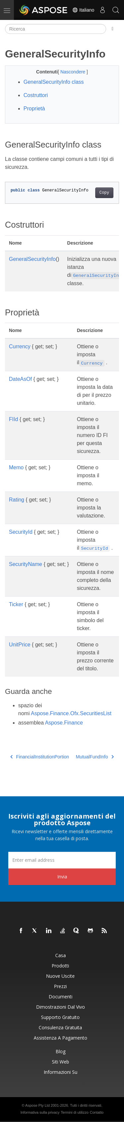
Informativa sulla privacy (40, 1112)
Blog (60, 1051)
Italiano (83, 10)
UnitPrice (19, 644)
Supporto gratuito (60, 1017)
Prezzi (60, 986)
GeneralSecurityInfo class (53, 82)
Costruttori (35, 95)
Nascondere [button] (73, 71)
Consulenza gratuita (60, 1027)
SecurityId (20, 532)
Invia (62, 876)
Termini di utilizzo (75, 1112)
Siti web (60, 1062)
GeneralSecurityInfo (32, 259)
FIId (13, 419)
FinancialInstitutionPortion (39, 756)
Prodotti (60, 965)
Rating (16, 500)
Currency (19, 346)
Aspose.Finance (64, 723)
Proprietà (34, 108)
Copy (104, 192)
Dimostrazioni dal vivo (60, 1007)
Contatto (96, 1112)
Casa (60, 955)
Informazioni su (60, 1072)
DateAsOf (20, 379)
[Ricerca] (55, 29)
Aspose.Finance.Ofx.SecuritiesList (71, 713)
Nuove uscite (60, 976)
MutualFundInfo (95, 756)
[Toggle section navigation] (112, 29)
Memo (16, 467)
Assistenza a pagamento (60, 1038)
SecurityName (25, 564)
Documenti (60, 996)
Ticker (16, 604)
